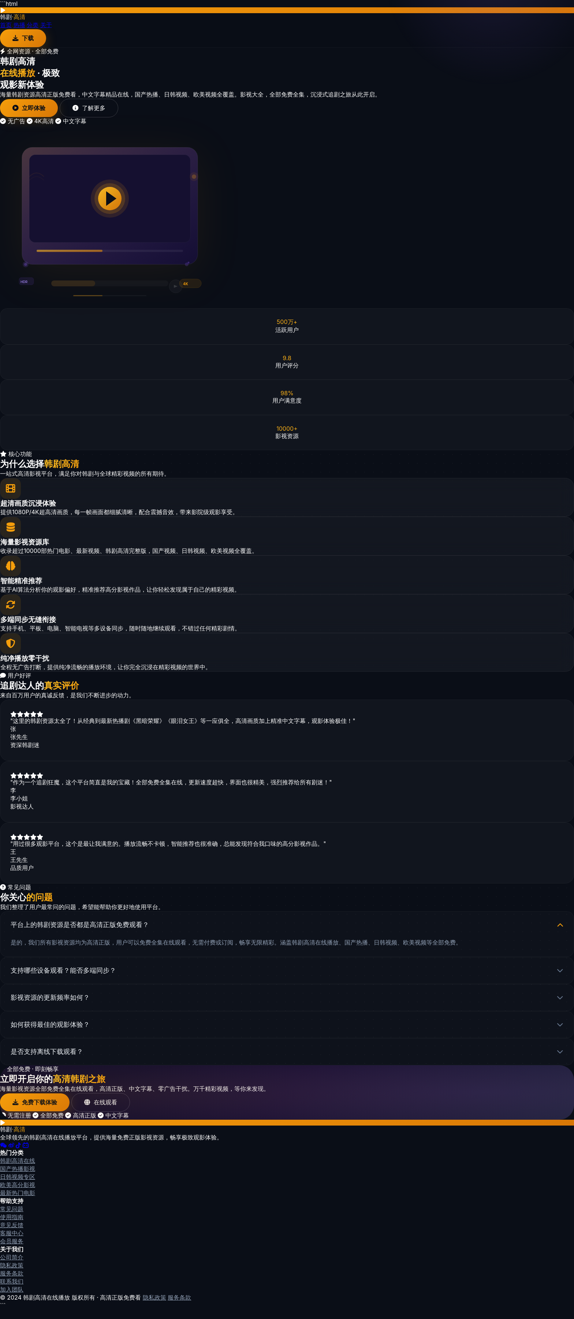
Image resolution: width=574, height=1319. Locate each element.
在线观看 (106, 1111)
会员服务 (11, 1251)
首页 (6, 25)
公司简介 (11, 1267)
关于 (46, 25)
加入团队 (11, 1299)
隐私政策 (11, 1275)
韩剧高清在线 (17, 1170)
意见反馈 (11, 1235)
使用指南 (11, 1227)
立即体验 (30, 109)
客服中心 (11, 1243)
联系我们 (11, 1291)
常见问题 (11, 1218)
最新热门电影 (17, 1202)
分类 (32, 25)
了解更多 (94, 109)
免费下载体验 (36, 1111)
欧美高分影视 (17, 1194)
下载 (24, 38)
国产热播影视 (17, 1178)
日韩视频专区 (17, 1186)
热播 (19, 25)
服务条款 (11, 1283)
